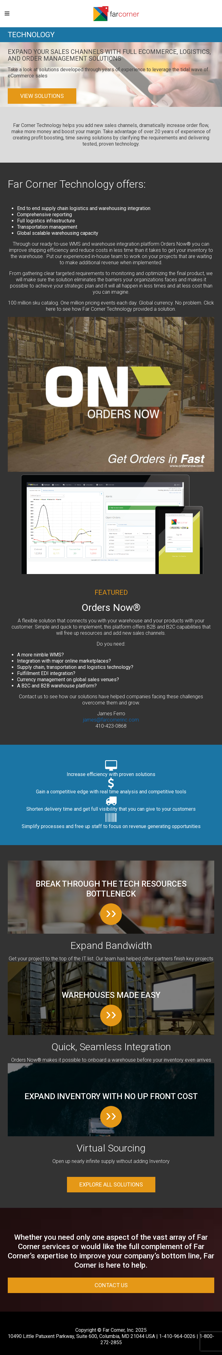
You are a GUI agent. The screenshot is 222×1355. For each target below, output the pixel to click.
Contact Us (111, 1285)
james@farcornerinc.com (111, 720)
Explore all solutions (111, 1184)
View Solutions (42, 96)
